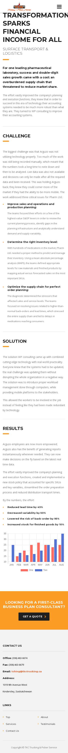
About (44, 717)
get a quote (34, 616)
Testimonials (48, 723)
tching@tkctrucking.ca (26, 671)
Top (8, 717)
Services (11, 723)
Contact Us (12, 730)
